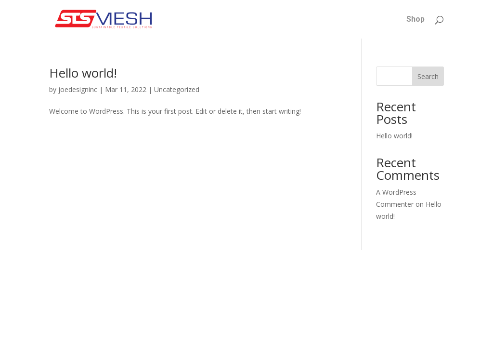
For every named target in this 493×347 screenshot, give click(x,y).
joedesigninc (77, 89)
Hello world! (83, 72)
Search (428, 76)
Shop (415, 20)
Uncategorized (176, 89)
